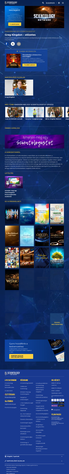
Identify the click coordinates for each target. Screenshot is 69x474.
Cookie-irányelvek (10, 467)
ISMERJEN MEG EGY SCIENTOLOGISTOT (20, 31)
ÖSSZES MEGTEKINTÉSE (57, 323)
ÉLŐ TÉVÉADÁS (10, 393)
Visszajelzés (56, 404)
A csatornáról (8, 389)
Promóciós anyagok (10, 406)
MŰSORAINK (24, 378)
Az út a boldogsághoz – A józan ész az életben (42, 417)
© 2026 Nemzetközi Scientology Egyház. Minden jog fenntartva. (21, 463)
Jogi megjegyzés (10, 471)
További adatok (29, 65)
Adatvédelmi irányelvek (12, 469)
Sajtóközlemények (10, 402)
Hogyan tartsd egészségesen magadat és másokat (42, 406)
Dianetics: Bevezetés (26, 417)
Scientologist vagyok (26, 421)
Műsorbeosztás (10, 396)
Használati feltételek (11, 465)
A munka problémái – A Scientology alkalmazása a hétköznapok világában (42, 386)
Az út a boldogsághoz (42, 412)
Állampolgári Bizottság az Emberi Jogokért (41, 447)
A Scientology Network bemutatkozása (9, 383)
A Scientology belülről (26, 381)
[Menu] (63, 3)
